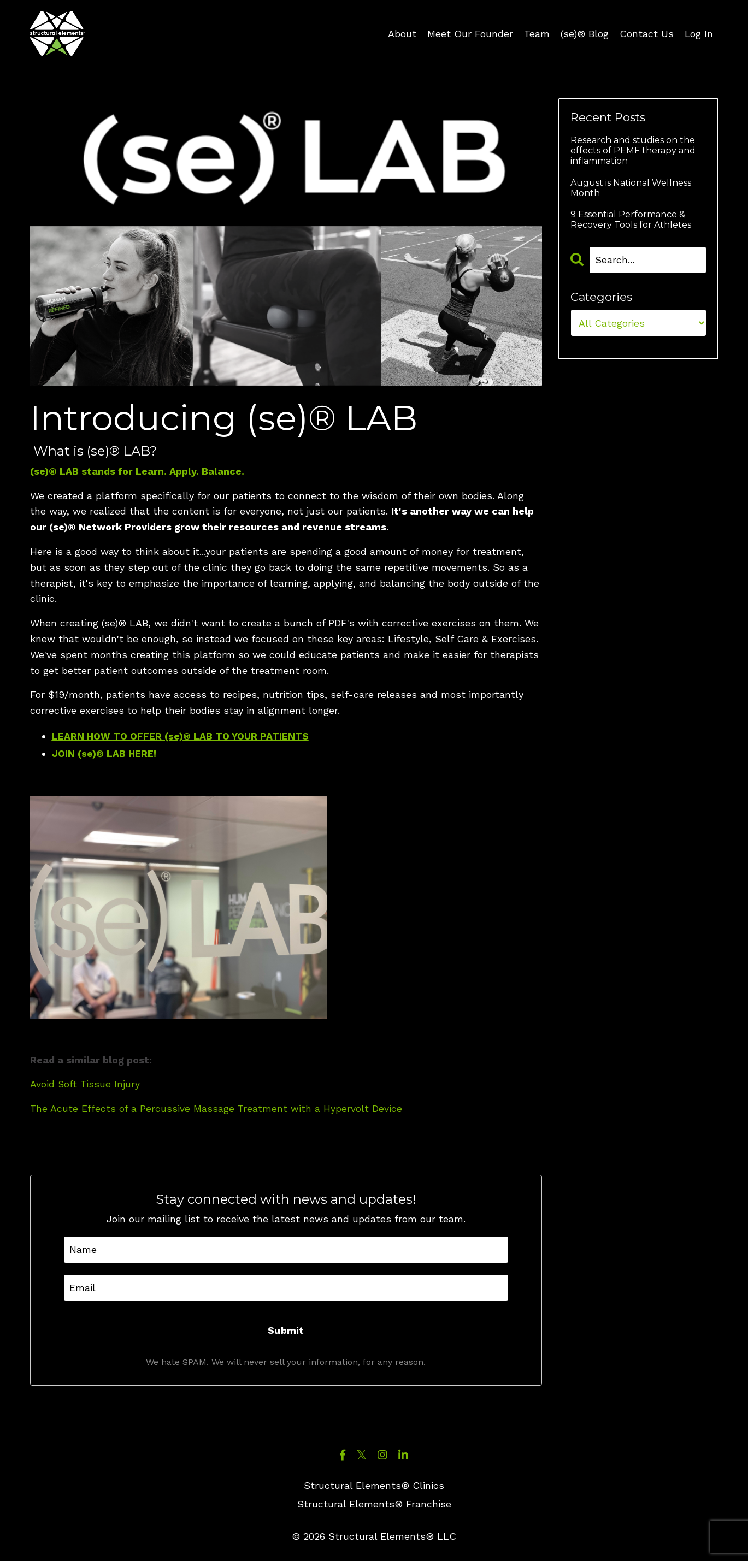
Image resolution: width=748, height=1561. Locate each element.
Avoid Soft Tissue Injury (85, 1084)
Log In (698, 33)
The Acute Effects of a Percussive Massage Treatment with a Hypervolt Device (216, 1108)
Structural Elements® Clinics (374, 1486)
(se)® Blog (584, 33)
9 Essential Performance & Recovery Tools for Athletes (630, 219)
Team (536, 33)
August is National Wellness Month (630, 188)
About (401, 33)
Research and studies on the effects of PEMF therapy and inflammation (633, 150)
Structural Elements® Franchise (374, 1504)
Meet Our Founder (470, 33)
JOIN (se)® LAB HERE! (105, 753)
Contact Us (646, 33)
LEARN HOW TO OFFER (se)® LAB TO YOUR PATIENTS (182, 736)
